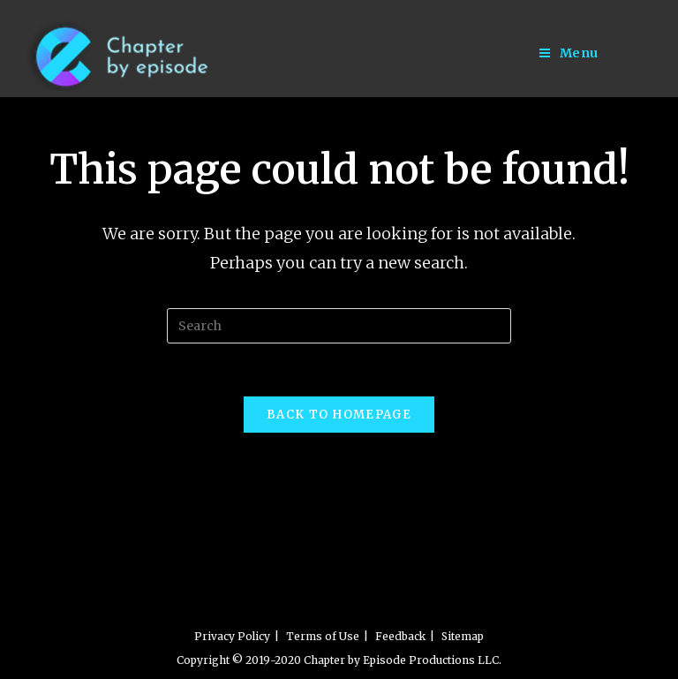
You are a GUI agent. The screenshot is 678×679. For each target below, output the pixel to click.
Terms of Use (322, 636)
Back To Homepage (339, 414)
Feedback (400, 636)
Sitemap (462, 636)
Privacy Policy (232, 636)
